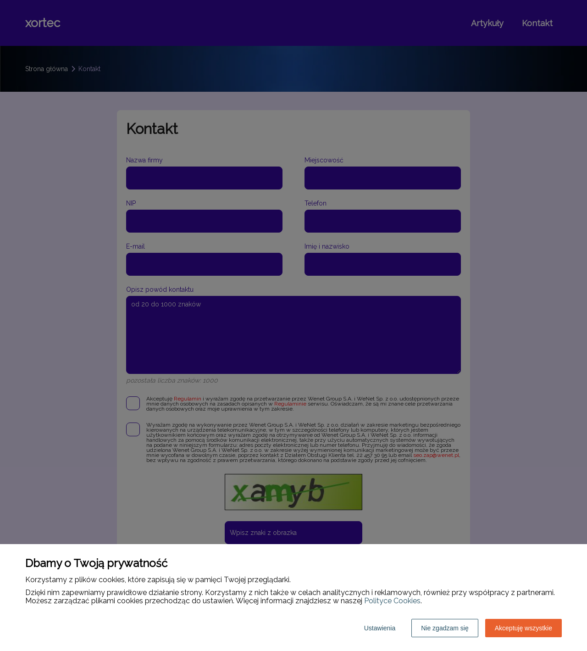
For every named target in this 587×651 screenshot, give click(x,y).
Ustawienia (379, 628)
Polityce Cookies (392, 600)
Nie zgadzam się (445, 628)
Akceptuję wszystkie (523, 628)
